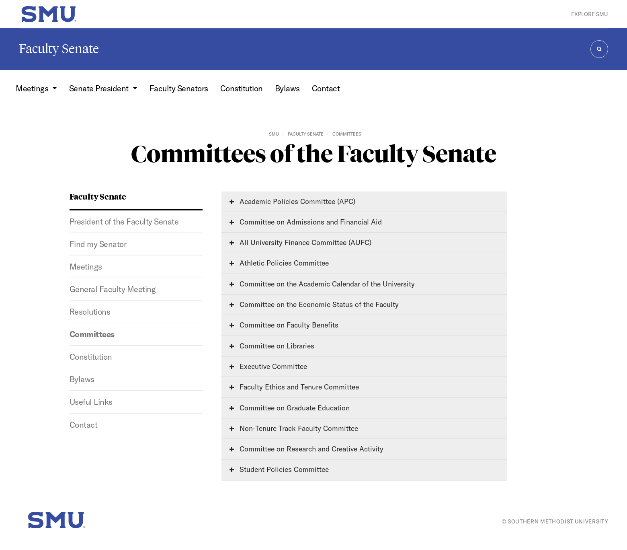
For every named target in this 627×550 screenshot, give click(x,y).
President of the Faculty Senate (124, 221)
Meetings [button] (33, 88)
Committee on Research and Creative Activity (306, 448)
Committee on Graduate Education (289, 407)
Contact (326, 88)
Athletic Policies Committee (279, 263)
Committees (92, 334)
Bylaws (287, 88)
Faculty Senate (59, 49)
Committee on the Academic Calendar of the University (322, 283)
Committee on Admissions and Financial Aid (305, 222)
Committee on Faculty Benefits (283, 325)
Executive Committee (268, 366)
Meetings (86, 267)
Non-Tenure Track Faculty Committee (293, 428)
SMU (274, 134)
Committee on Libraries (271, 345)
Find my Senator (98, 244)
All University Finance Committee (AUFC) (300, 242)
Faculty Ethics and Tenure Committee (294, 386)
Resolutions (90, 312)
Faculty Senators (179, 88)
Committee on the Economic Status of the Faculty (314, 304)
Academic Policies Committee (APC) (292, 201)
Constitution (241, 88)
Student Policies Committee (279, 469)
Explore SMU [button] (589, 14)
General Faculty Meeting (113, 289)
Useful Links (91, 402)
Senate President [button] (99, 88)
